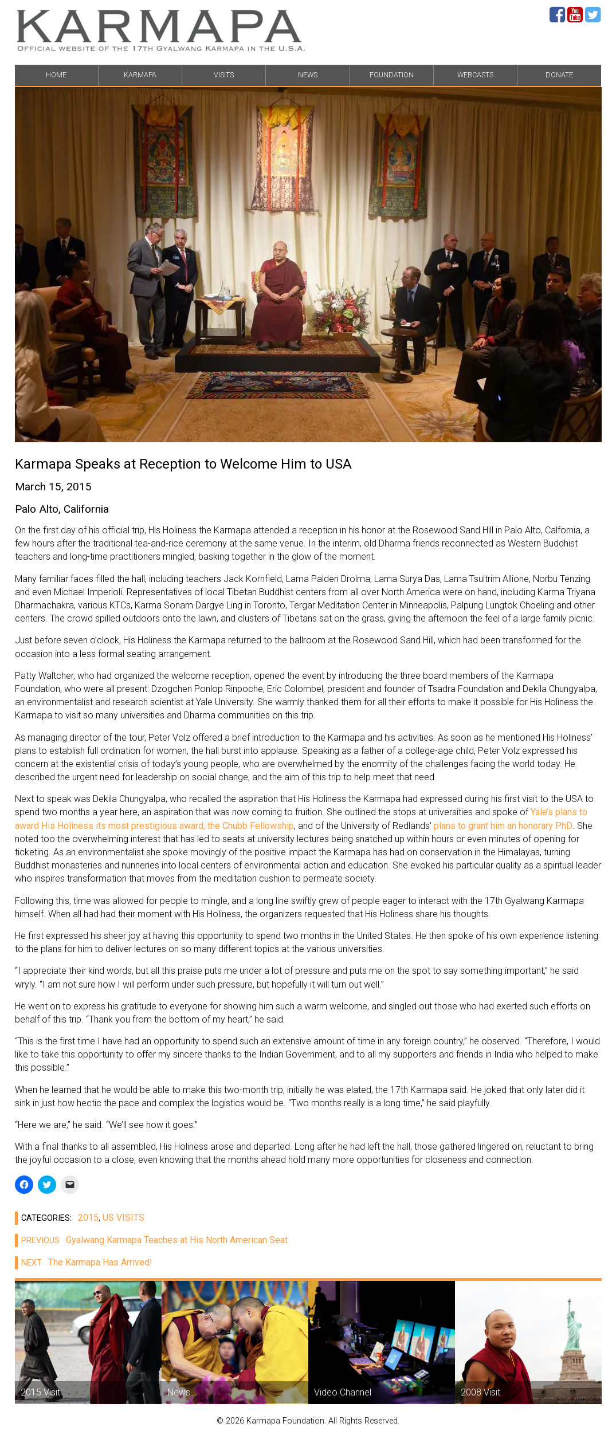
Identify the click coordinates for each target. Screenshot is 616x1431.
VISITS (224, 74)
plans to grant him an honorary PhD (501, 825)
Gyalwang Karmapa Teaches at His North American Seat (151, 1240)
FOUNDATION (392, 74)
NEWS (307, 74)
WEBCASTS (475, 74)
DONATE (559, 74)
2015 (88, 1217)
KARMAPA (140, 74)
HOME (56, 74)
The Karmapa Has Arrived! (83, 1262)
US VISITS (123, 1217)
